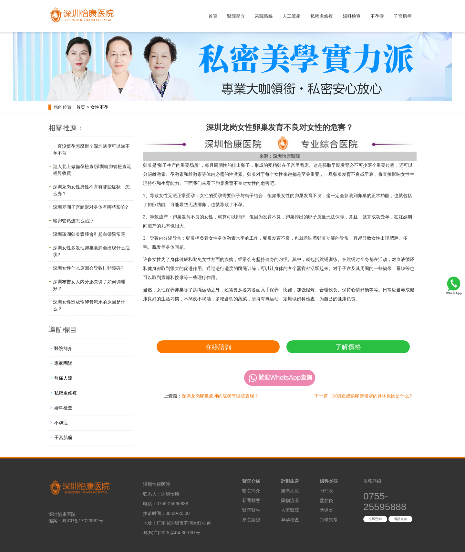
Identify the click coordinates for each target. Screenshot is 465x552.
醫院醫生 (251, 510)
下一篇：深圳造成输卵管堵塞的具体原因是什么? (363, 395)
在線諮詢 (218, 346)
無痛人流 (63, 378)
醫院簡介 (236, 16)
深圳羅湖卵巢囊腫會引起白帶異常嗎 (89, 234)
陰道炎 (326, 510)
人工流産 (292, 16)
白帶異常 (329, 519)
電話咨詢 (400, 519)
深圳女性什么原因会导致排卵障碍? (88, 268)
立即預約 (375, 519)
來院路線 (264, 16)
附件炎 (326, 490)
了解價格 (348, 346)
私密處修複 (321, 16)
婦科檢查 (352, 16)
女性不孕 (99, 107)
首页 (80, 107)
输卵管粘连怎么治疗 (73, 220)
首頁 (212, 16)
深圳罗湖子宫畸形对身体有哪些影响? (90, 207)
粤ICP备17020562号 (82, 520)
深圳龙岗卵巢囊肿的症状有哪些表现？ (220, 395)
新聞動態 (251, 500)
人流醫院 (290, 510)
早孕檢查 (290, 519)
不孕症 (377, 16)
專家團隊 (63, 363)
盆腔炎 (326, 500)
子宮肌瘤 (403, 16)
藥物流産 (290, 500)
